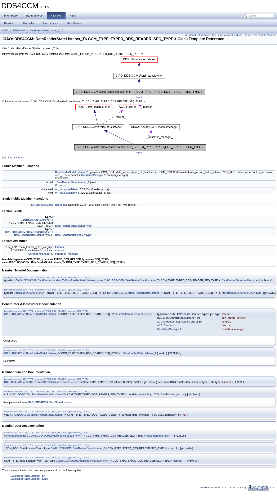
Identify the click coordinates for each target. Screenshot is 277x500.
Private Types (250, 35)
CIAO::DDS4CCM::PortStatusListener (49, 405)
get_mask (61, 205)
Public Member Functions (196, 35)
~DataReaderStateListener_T (72, 182)
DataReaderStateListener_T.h (27, 480)
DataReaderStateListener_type (73, 226)
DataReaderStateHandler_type (73, 235)
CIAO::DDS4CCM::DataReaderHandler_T (29, 232)
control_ (60, 251)
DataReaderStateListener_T (45, 30)
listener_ (60, 247)
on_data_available (66, 190)
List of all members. (13, 158)
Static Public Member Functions (226, 35)
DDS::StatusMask (42, 205)
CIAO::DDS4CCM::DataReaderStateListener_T (131, 281)
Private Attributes (267, 35)
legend (139, 98)
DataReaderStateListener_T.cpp (29, 483)
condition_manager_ (67, 254)
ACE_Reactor (62, 175)
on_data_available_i (67, 193)
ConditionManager (92, 175)
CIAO (5, 30)
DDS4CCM (19, 30)
